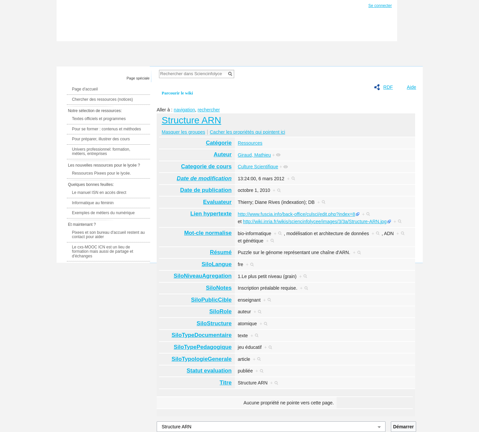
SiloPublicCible (211, 300)
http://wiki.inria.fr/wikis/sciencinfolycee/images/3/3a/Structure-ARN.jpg (315, 221)
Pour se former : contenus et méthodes (106, 129)
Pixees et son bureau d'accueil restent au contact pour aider (108, 234)
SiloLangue (217, 264)
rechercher (209, 109)
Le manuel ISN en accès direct (99, 192)
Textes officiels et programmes (99, 118)
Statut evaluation (209, 370)
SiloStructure (214, 323)
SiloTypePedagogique (203, 347)
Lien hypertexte (211, 214)
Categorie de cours (206, 166)
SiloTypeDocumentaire (202, 335)
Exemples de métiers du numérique (103, 213)
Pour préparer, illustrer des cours (101, 139)
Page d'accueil (85, 89)
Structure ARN (191, 120)
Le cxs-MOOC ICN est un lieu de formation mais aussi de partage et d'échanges (102, 251)
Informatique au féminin (92, 203)
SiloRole (220, 311)
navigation (184, 109)
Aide (411, 87)
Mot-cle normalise (208, 233)
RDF (388, 87)
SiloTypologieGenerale (202, 359)
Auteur (223, 154)
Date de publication (206, 190)
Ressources (250, 143)
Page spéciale (138, 78)
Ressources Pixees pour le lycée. (101, 173)
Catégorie (219, 143)
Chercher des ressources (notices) (102, 99)
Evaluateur (217, 202)
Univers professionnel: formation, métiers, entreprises (101, 151)
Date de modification (204, 178)
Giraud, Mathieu (254, 155)
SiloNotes (219, 288)
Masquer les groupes (183, 132)
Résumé (221, 252)
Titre (226, 382)
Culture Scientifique (258, 166)
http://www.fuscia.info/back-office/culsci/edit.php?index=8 (296, 214)
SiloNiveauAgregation (203, 276)
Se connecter (380, 5)
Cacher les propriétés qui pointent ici (247, 132)
